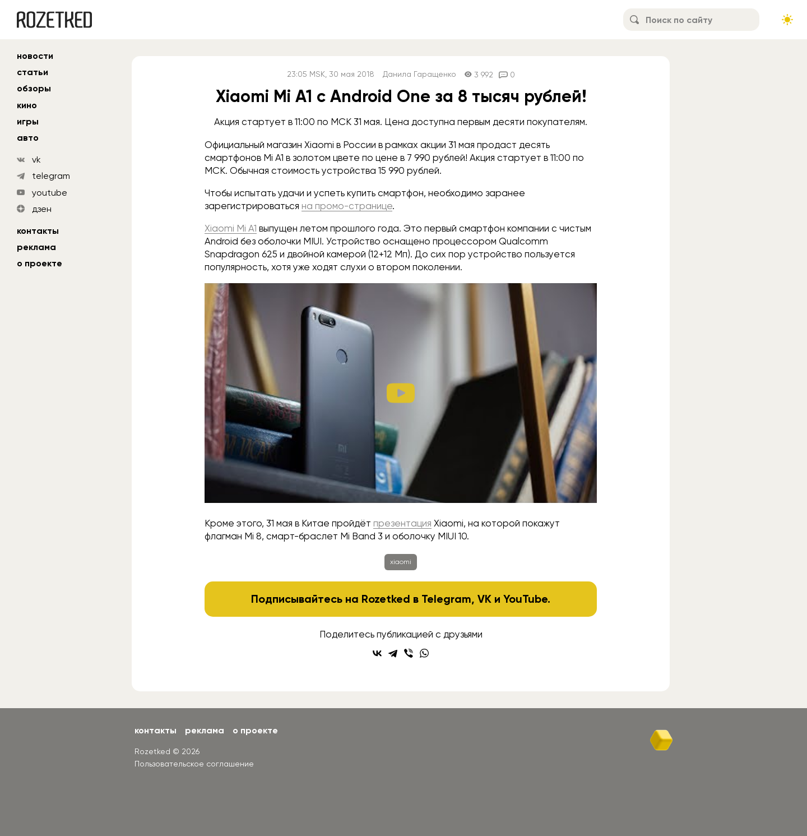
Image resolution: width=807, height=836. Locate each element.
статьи (32, 72)
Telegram (446, 599)
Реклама (36, 247)
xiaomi (400, 562)
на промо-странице (347, 205)
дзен (42, 209)
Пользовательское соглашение (194, 763)
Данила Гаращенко (419, 74)
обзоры (34, 88)
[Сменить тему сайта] (787, 19)
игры (28, 121)
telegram (51, 175)
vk (36, 159)
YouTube (525, 599)
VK (484, 599)
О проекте (39, 263)
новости (35, 55)
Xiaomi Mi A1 (231, 228)
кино (27, 105)
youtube (49, 192)
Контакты (38, 230)
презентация (402, 523)
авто (28, 137)
